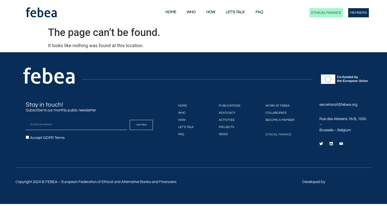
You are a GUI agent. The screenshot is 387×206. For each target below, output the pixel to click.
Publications (228, 105)
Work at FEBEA (278, 105)
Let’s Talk (235, 12)
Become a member (281, 120)
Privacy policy (239, 184)
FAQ (259, 12)
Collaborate (276, 112)
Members (358, 13)
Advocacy (225, 112)
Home (170, 12)
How (210, 12)
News (220, 134)
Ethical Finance (326, 13)
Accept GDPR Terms (47, 137)
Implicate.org (337, 184)
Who (191, 12)
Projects (224, 127)
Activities (224, 120)
